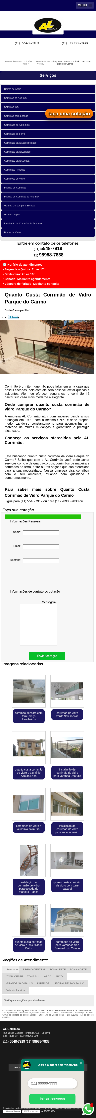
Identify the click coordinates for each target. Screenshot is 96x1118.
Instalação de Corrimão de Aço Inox (23, 223)
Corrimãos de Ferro (15, 134)
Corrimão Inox (12, 107)
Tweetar (13, 317)
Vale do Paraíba (15, 990)
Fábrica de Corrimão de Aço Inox (22, 196)
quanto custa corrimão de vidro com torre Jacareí (67, 885)
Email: (36, 546)
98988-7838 (78, 43)
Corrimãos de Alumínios (17, 125)
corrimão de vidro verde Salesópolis (67, 714)
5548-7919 (30, 43)
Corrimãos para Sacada (17, 160)
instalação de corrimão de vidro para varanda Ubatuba (67, 772)
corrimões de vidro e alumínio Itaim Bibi (28, 827)
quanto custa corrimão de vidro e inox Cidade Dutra (28, 945)
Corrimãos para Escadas (18, 151)
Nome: (36, 532)
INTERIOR (43, 983)
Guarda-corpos (13, 214)
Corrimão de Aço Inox (16, 98)
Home (18, 1067)
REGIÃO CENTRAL (34, 969)
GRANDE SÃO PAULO (19, 983)
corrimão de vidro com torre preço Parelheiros (29, 716)
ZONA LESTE (58, 969)
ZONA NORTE (78, 969)
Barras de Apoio (13, 89)
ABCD (47, 976)
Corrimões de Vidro (15, 178)
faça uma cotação (69, 113)
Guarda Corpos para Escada (20, 205)
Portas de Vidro (13, 232)
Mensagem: (38, 623)
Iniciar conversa (52, 1099)
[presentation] (35, 577)
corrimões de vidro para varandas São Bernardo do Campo (67, 945)
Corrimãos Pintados (15, 169)
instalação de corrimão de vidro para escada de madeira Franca (28, 887)
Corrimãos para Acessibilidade (21, 142)
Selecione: (12, 969)
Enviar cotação (47, 656)
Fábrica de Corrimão (15, 187)
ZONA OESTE (14, 976)
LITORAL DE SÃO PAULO (69, 983)
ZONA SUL (33, 976)
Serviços (48, 75)
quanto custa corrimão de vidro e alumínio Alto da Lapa (29, 772)
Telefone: (34, 560)
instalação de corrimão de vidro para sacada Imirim (67, 829)
